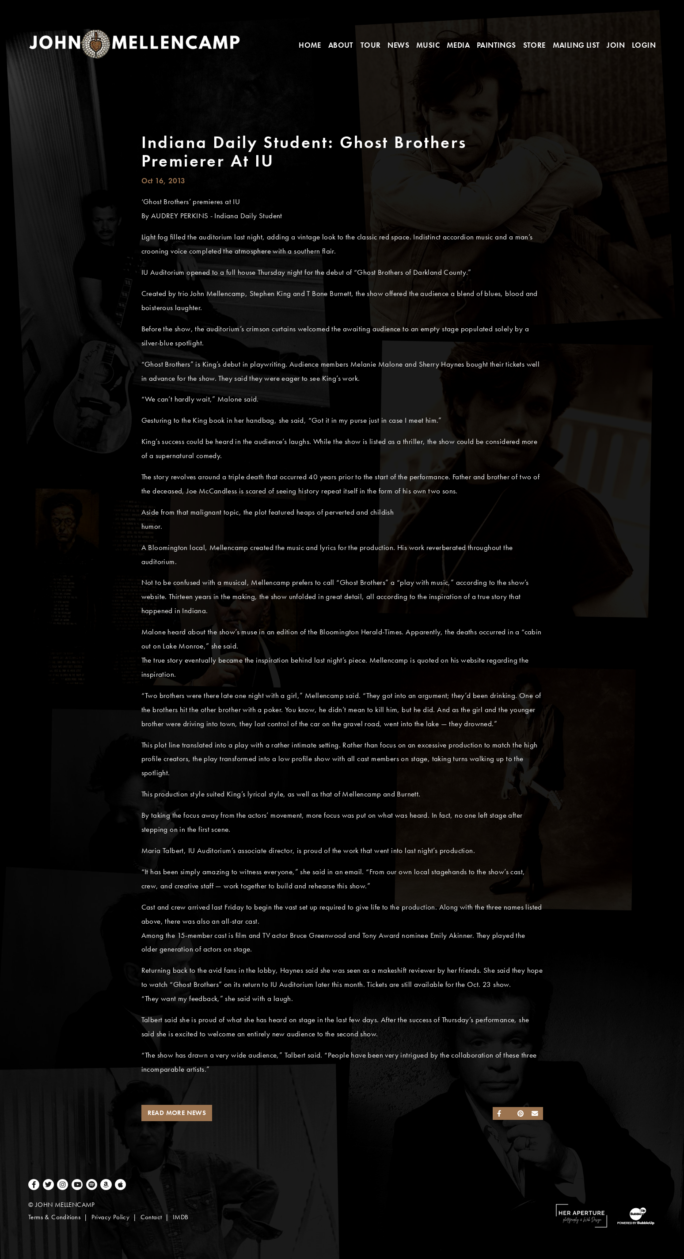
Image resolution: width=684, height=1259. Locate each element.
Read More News (177, 1112)
